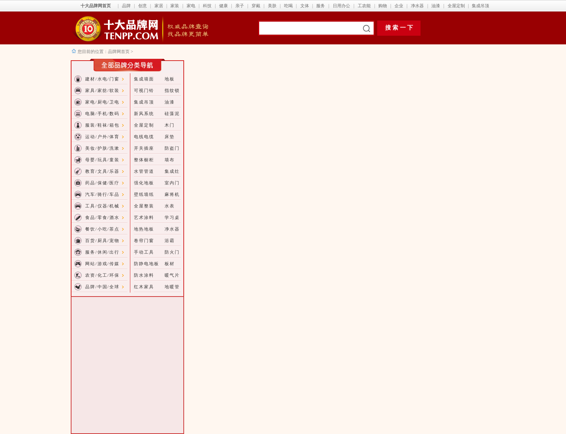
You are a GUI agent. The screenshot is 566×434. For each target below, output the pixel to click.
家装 (174, 5)
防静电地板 (146, 263)
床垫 (170, 136)
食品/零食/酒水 (102, 217)
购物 (382, 5)
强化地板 (144, 182)
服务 (320, 5)
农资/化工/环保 (102, 275)
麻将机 (172, 194)
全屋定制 (456, 5)
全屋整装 (144, 206)
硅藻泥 (172, 113)
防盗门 (172, 148)
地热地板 (144, 229)
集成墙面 (144, 79)
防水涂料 (144, 275)
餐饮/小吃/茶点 (102, 229)
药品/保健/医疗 (102, 182)
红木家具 (144, 286)
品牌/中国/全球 (102, 286)
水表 (170, 206)
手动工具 (144, 252)
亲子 (239, 5)
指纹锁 (172, 90)
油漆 (435, 5)
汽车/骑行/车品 (102, 194)
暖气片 (172, 275)
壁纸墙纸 (144, 194)
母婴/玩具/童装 (102, 159)
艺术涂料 (144, 217)
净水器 (417, 5)
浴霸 (170, 240)
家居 (158, 5)
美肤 (272, 5)
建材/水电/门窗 (102, 79)
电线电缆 (144, 136)
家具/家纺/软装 (102, 90)
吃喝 (288, 5)
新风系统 (144, 113)
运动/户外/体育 (102, 136)
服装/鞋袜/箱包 (102, 125)
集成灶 (172, 171)
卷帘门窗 (144, 240)
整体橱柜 (144, 159)
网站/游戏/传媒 (102, 263)
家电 (191, 5)
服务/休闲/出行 (102, 252)
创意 (142, 5)
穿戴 (256, 5)
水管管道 (144, 171)
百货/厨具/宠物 (102, 240)
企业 (399, 5)
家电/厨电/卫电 (102, 102)
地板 (170, 79)
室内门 (172, 182)
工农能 (364, 5)
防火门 (172, 252)
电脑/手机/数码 (102, 113)
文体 (304, 5)
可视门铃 (144, 90)
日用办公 (341, 5)
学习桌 (172, 217)
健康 (223, 5)
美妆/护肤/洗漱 (102, 148)
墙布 (170, 159)
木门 (170, 125)
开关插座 (144, 148)
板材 (170, 263)
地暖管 (172, 286)
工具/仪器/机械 (102, 206)
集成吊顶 (480, 5)
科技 (207, 5)
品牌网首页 (119, 51)
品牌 (126, 5)
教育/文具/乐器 (102, 171)
